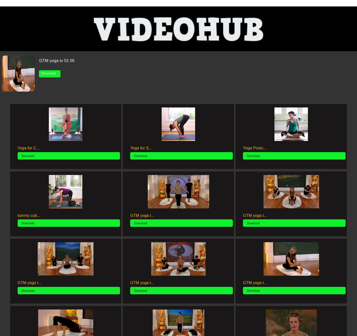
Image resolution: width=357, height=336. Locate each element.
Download (49, 73)
